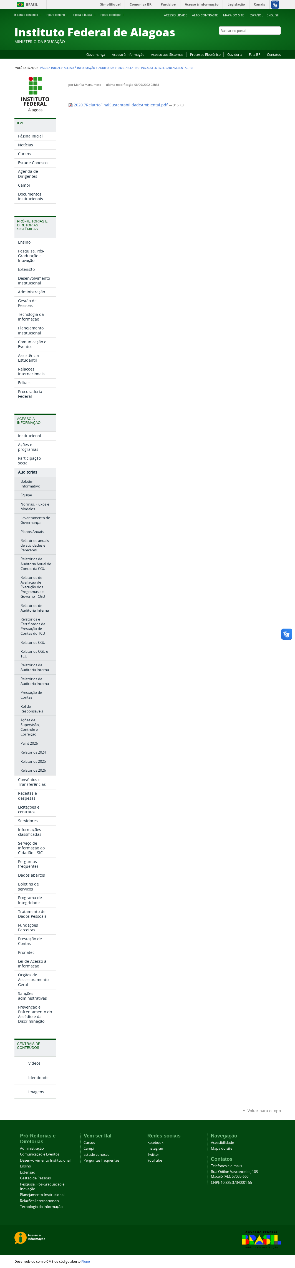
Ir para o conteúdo (28, 14)
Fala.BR (254, 54)
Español (256, 15)
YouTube (257, 41)
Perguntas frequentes (101, 1160)
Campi (89, 1148)
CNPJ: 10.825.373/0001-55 (231, 1182)
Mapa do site (233, 15)
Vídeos (34, 1063)
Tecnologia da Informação (41, 1206)
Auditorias (106, 68)
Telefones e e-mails (226, 1166)
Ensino (25, 1166)
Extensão (27, 1172)
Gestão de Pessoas (35, 1178)
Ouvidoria (234, 54)
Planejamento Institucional (42, 1194)
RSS (278, 41)
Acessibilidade (175, 15)
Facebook (250, 41)
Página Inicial (50, 68)
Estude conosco (97, 1154)
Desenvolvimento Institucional (45, 1160)
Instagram (264, 41)
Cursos (89, 1142)
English (273, 15)
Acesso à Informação (128, 54)
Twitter (271, 41)
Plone (85, 1261)
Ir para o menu (57, 14)
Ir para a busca (84, 14)
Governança (95, 54)
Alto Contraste (205, 15)
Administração (32, 1148)
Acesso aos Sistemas (167, 54)
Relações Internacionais (39, 1201)
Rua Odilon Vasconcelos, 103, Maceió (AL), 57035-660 (235, 1174)
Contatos (274, 54)
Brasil (32, 4)
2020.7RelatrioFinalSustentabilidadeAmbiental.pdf (118, 104)
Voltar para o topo (264, 1110)
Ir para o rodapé (112, 14)
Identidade (38, 1077)
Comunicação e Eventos (39, 1154)
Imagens (36, 1091)
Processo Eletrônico (205, 54)
